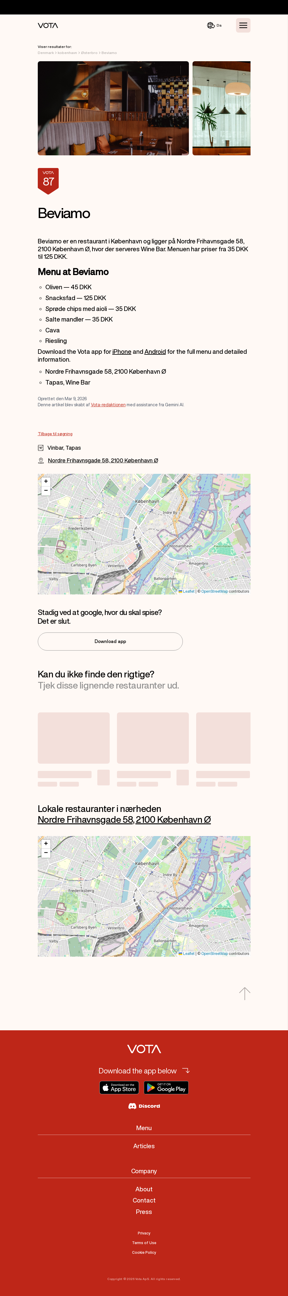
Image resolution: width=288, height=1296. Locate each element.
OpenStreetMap (214, 591)
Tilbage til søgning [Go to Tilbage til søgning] (55, 434)
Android (155, 351)
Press (144, 1212)
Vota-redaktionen (108, 405)
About (144, 1189)
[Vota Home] (48, 25)
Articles (144, 1146)
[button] (45, 481)
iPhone (121, 351)
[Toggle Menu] (243, 25)
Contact (144, 1200)
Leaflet (187, 591)
